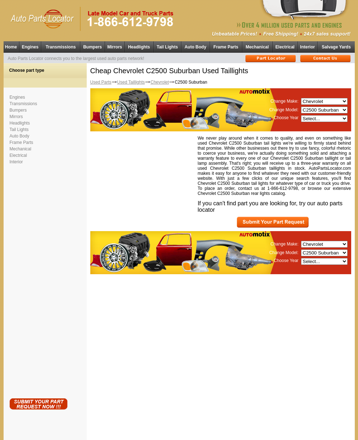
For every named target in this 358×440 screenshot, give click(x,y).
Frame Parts (226, 47)
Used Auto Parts (164, 429)
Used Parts (100, 82)
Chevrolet (160, 82)
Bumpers (92, 47)
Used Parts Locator (211, 433)
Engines (30, 47)
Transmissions (61, 47)
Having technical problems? (179, 437)
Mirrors (114, 47)
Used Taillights (131, 82)
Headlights (139, 47)
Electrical (285, 47)
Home (11, 47)
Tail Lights (167, 47)
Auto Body (195, 47)
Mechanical (257, 47)
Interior (307, 47)
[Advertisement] (38, 280)
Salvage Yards (336, 47)
